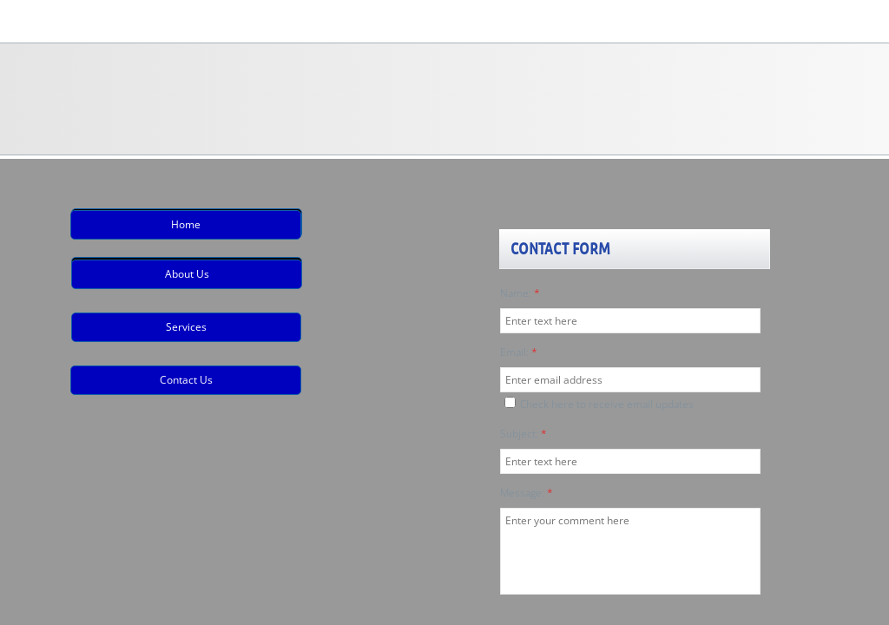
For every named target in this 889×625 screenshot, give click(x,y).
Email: (518, 352)
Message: (526, 492)
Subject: (523, 433)
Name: (520, 293)
